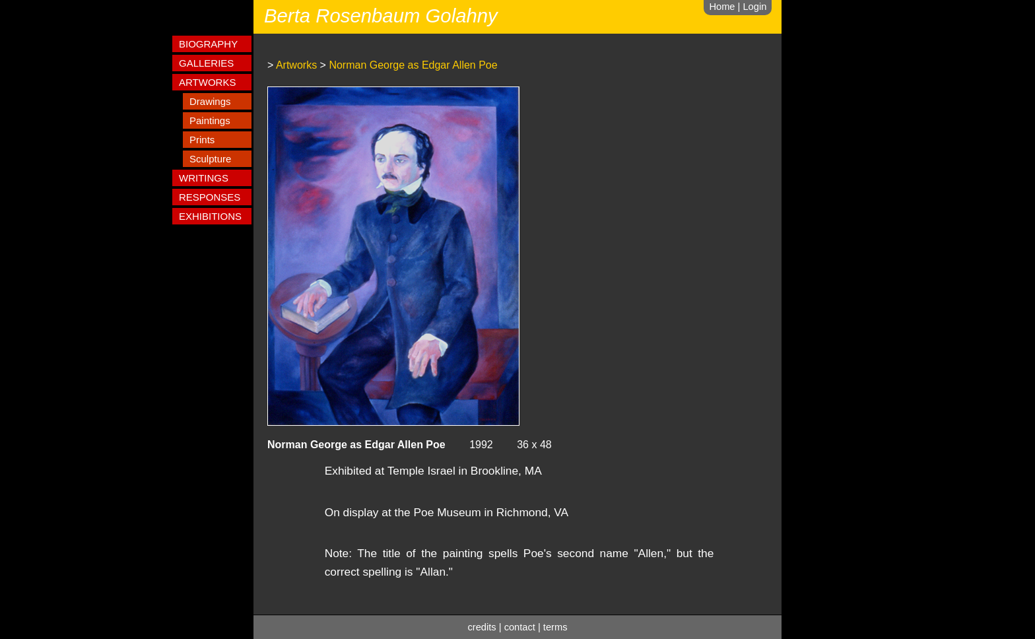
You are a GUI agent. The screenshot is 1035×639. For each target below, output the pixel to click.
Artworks (296, 65)
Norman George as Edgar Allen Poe (413, 65)
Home (722, 6)
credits (482, 627)
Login (754, 6)
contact (519, 627)
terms (555, 627)
